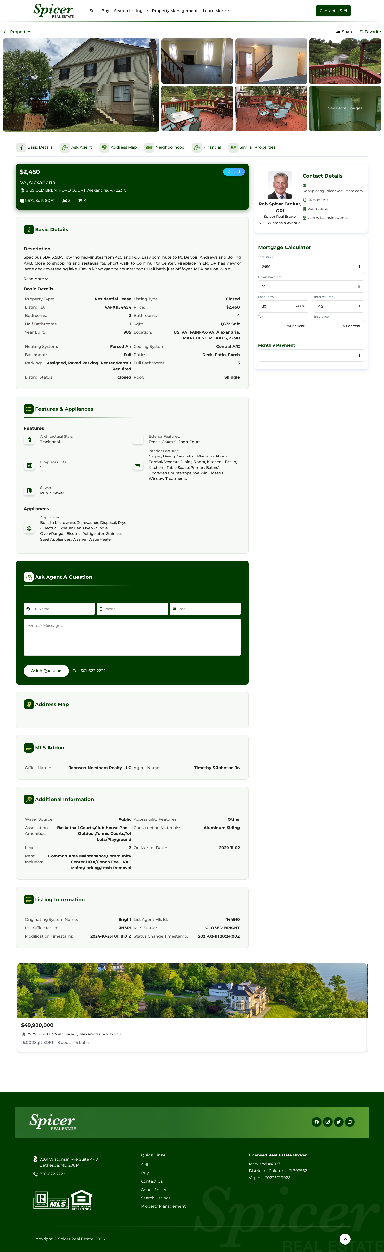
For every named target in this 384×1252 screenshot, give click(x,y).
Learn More (214, 10)
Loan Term (266, 297)
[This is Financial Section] (206, 148)
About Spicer (154, 1189)
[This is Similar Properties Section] (252, 148)
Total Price (266, 257)
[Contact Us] (333, 10)
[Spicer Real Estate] (53, 10)
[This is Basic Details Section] (34, 147)
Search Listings (129, 10)
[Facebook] (317, 1122)
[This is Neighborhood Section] (164, 148)
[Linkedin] (350, 1122)
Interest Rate (323, 297)
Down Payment (270, 277)
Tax (260, 316)
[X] (339, 1122)
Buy (105, 10)
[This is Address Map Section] (118, 148)
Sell (93, 10)
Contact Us (152, 1181)
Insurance (321, 316)
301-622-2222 (93, 670)
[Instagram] (328, 1122)
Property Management (175, 10)
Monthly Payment (276, 345)
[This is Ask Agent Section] (76, 148)
